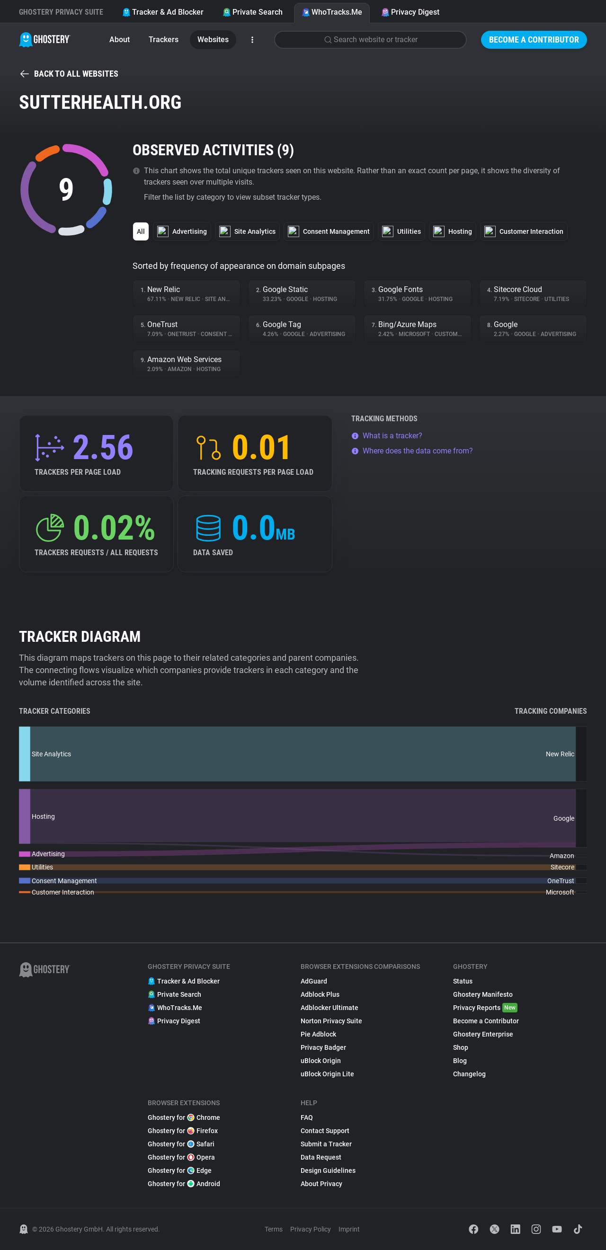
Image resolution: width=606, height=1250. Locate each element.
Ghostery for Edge (180, 1170)
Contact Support (325, 1131)
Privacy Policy (310, 1229)
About (119, 39)
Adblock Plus (320, 994)
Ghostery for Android (184, 1184)
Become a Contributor (534, 39)
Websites (213, 39)
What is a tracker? (386, 435)
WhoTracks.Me (332, 12)
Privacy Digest (410, 12)
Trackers (163, 39)
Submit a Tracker (326, 1144)
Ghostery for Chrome (184, 1117)
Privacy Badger (323, 1047)
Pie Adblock (318, 1034)
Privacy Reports (485, 1007)
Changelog (469, 1074)
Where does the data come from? (412, 450)
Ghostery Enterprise (483, 1034)
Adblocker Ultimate (329, 1007)
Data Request (321, 1157)
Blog (460, 1060)
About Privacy (321, 1184)
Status (462, 981)
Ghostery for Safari (181, 1144)
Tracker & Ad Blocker (163, 12)
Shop (460, 1047)
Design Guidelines (328, 1170)
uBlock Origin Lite (327, 1074)
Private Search (253, 12)
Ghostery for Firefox (183, 1131)
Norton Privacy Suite (331, 1021)
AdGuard (314, 981)
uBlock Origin (321, 1060)
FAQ (307, 1117)
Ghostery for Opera (181, 1157)
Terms (274, 1229)
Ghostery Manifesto (483, 994)
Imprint (349, 1229)
